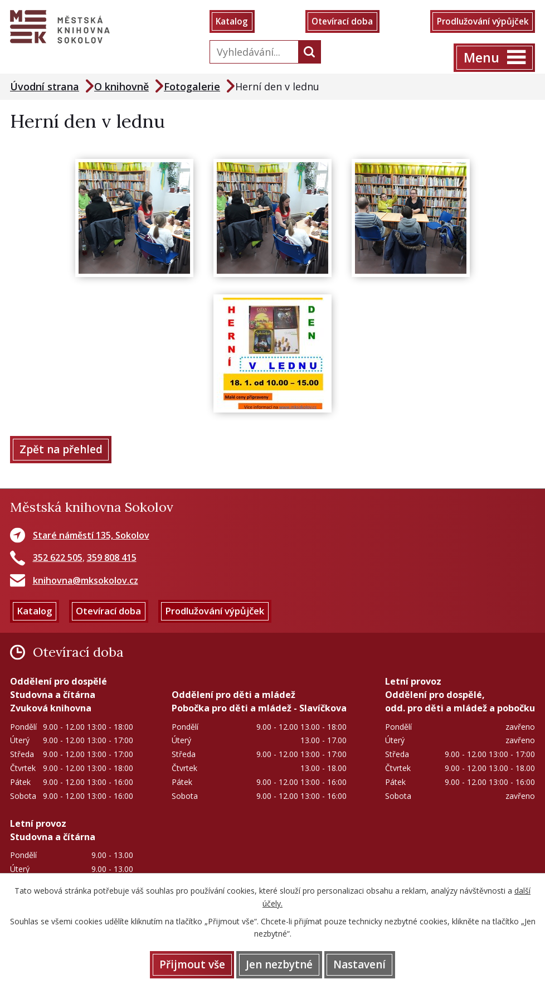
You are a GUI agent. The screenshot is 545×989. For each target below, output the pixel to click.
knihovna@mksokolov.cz (85, 582)
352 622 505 (57, 560)
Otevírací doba (340, 22)
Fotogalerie (192, 87)
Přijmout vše (189, 964)
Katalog (233, 22)
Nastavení (362, 964)
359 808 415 (112, 560)
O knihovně (121, 87)
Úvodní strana (44, 87)
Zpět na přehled (62, 451)
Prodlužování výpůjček (479, 22)
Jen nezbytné (279, 964)
